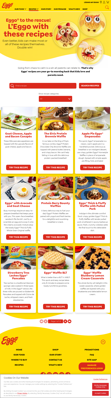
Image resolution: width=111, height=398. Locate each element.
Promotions (92, 349)
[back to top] (103, 342)
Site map (92, 359)
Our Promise (60, 9)
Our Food (19, 9)
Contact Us (55, 359)
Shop (85, 9)
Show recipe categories (49, 93)
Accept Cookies (100, 394)
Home (19, 349)
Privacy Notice (22, 394)
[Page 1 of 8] (65, 321)
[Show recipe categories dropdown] (56, 99)
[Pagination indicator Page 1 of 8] (55, 321)
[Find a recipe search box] (42, 86)
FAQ (92, 354)
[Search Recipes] (90, 86)
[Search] (107, 7)
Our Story (46, 9)
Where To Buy (19, 359)
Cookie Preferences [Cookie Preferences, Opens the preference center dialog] (100, 380)
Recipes (32, 9)
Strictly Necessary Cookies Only (100, 387)
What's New (74, 9)
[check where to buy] (101, 2)
